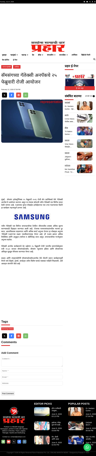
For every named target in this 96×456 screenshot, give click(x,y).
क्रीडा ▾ (40, 55)
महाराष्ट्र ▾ (25, 55)
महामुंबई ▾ (14, 55)
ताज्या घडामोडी (6, 67)
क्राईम (66, 115)
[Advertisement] (48, 22)
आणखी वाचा (90, 96)
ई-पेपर (15, 60)
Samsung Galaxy (7, 329)
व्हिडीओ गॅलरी (85, 55)
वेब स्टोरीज (5, 60)
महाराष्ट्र (67, 140)
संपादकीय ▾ (51, 55)
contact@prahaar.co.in (17, 437)
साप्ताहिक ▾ (63, 55)
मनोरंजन (67, 166)
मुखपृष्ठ (4, 55)
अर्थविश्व (74, 55)
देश (33, 55)
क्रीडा (66, 128)
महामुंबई (67, 103)
